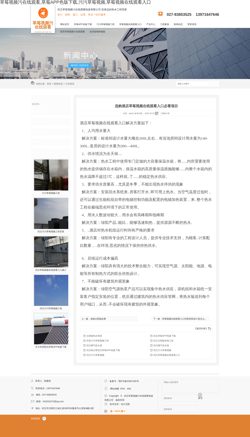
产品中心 (150, 24)
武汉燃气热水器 (94, 345)
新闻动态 (178, 24)
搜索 (213, 84)
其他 (38, 142)
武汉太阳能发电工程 (163, 340)
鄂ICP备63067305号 (128, 381)
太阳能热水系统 (94, 336)
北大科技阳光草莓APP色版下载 (50, 347)
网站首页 (64, 24)
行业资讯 (69, 83)
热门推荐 (41, 152)
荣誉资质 (192, 24)
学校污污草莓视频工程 (97, 340)
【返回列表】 (201, 328)
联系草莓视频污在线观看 (72, 31)
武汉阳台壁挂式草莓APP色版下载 (103, 350)
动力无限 (125, 404)
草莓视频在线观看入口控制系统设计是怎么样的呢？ (187, 318)
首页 (49, 83)
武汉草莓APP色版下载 (164, 336)
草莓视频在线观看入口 (130, 24)
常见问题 (41, 131)
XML (129, 388)
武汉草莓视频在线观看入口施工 (50, 270)
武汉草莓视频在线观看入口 (166, 355)
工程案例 (164, 24)
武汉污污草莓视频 (162, 350)
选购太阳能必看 (98, 318)
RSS (123, 388)
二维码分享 (164, 113)
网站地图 (114, 388)
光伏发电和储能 (97, 31)
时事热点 (41, 111)
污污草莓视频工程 (105, 24)
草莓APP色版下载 (83, 24)
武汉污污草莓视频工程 (51, 308)
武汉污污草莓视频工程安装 (50, 231)
